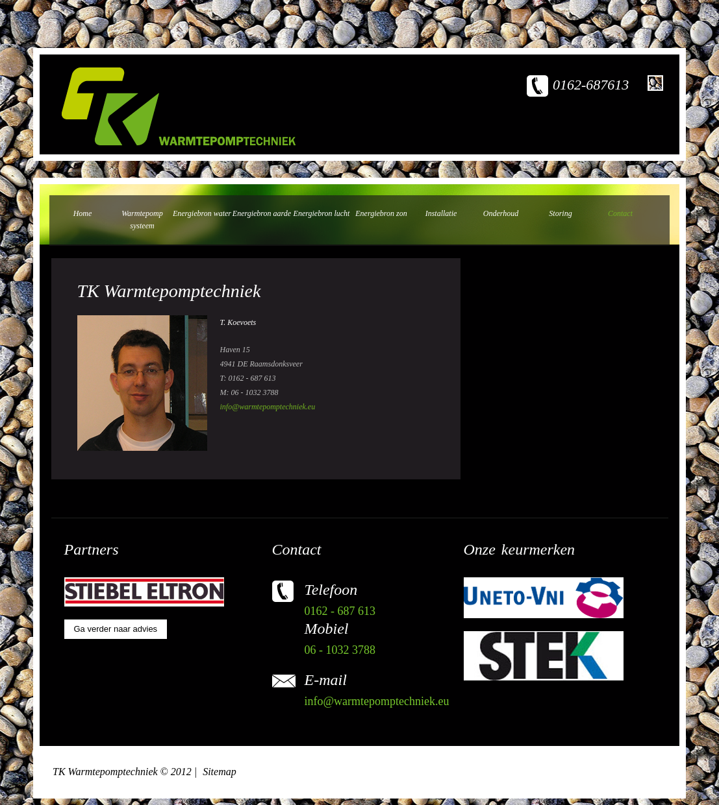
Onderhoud (500, 213)
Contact (620, 213)
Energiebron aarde (262, 213)
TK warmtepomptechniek (179, 106)
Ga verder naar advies (116, 629)
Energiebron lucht (322, 213)
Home (82, 213)
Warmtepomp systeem (142, 219)
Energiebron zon (381, 213)
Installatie (441, 213)
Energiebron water (202, 213)
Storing (560, 213)
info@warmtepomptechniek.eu (268, 406)
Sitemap (219, 771)
